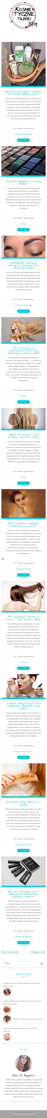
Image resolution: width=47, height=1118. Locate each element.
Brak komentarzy (29, 129)
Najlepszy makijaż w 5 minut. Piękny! (23, 182)
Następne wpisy (38, 951)
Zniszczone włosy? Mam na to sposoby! (23, 803)
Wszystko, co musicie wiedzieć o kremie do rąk (27, 1019)
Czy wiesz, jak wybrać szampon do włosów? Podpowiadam (23, 93)
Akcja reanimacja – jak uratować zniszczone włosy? (23, 436)
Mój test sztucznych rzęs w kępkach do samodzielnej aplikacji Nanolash (23, 894)
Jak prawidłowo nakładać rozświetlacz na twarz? (23, 525)
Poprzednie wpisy (9, 951)
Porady (29, 134)
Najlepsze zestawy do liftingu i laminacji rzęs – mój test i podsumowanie (21, 984)
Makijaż (23, 223)
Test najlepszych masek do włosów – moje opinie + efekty (23, 618)
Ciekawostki (20, 134)
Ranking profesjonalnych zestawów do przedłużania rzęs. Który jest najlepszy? (22, 1002)
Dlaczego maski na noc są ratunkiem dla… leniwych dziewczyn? (20, 1029)
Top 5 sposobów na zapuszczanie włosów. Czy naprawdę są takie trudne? (23, 350)
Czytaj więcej (23, 140)
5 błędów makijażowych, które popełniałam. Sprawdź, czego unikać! (23, 706)
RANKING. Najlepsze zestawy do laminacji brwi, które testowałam (23, 265)
